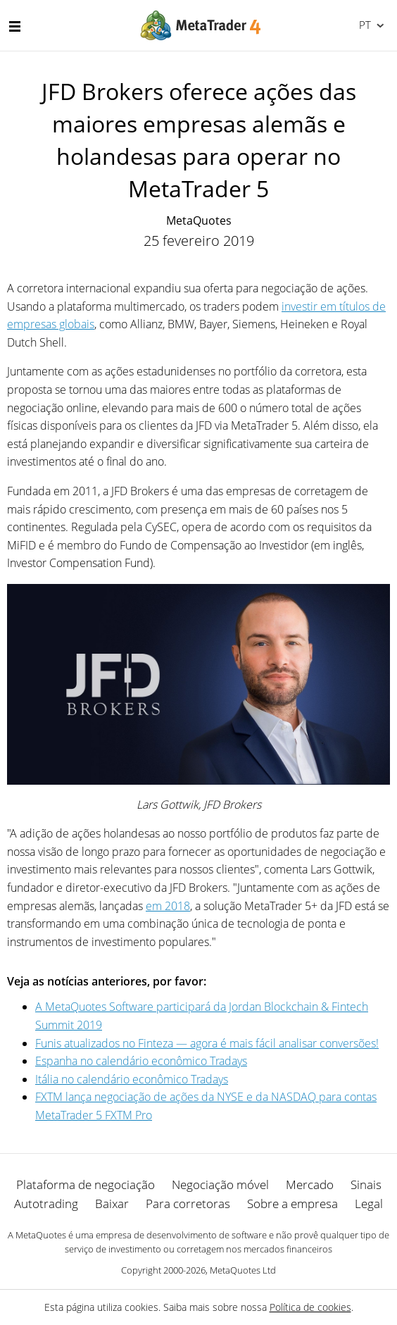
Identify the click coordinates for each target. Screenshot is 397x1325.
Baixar (112, 1203)
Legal (369, 1203)
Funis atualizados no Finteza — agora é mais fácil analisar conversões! (207, 1043)
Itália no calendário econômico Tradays (131, 1079)
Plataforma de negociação (85, 1184)
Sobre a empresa (292, 1203)
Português (363, 25)
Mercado (310, 1184)
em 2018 (168, 906)
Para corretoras (188, 1203)
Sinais (366, 1184)
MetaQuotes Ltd (243, 1270)
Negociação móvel (220, 1184)
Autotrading (46, 1203)
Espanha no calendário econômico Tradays (141, 1061)
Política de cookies (310, 1307)
